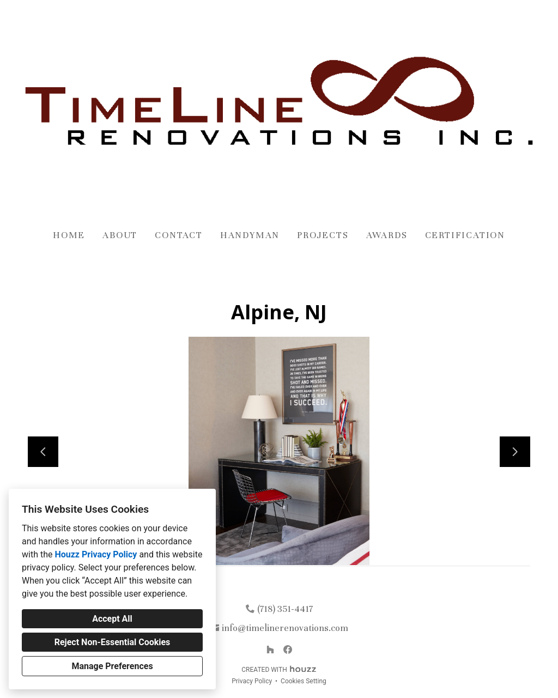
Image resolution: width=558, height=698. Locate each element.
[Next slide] (515, 451)
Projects (322, 235)
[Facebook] (288, 649)
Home (69, 235)
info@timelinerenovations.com (285, 628)
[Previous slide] (43, 451)
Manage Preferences (112, 666)
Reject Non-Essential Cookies (112, 642)
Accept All (112, 619)
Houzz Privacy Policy (95, 554)
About (119, 235)
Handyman (250, 235)
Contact (179, 235)
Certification (465, 235)
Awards (387, 235)
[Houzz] (270, 649)
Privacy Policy (252, 681)
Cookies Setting (303, 681)
